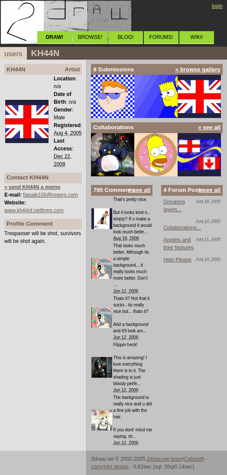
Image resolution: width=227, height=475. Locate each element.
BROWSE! (90, 37)
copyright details (110, 467)
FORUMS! (161, 37)
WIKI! (196, 37)
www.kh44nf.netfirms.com (34, 210)
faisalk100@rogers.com (50, 195)
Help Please (177, 260)
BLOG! (126, 37)
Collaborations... (182, 228)
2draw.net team (164, 459)
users (13, 54)
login (217, 6)
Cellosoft (194, 459)
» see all (209, 127)
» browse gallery (198, 69)
